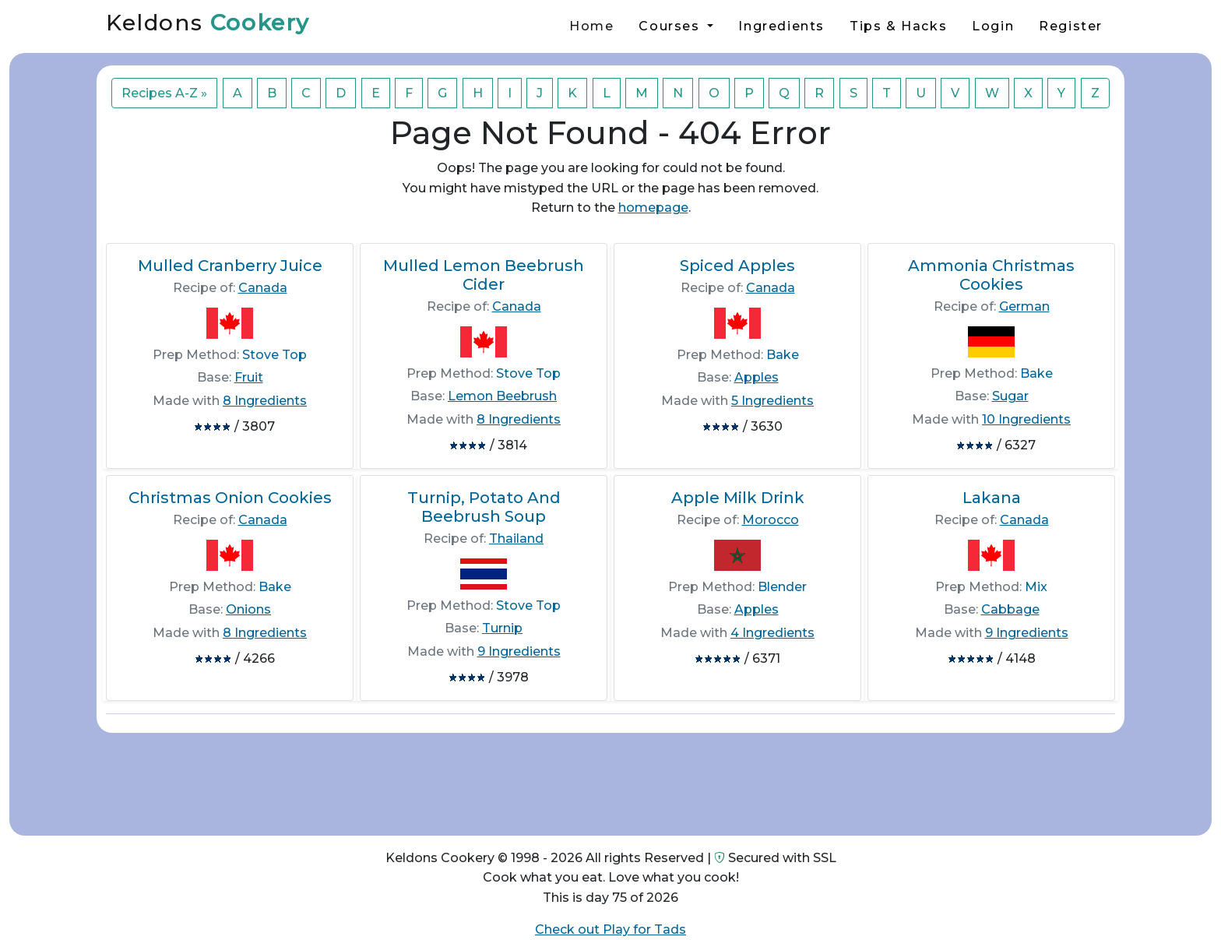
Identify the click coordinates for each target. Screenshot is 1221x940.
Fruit (248, 377)
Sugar (1010, 396)
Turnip (502, 628)
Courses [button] (671, 26)
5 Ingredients (772, 400)
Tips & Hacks (898, 26)
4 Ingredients (772, 632)
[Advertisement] (610, 778)
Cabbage (1010, 609)
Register (1071, 26)
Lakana (991, 497)
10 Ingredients (1026, 419)
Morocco (770, 519)
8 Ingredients (265, 400)
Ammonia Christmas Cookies (991, 275)
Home (591, 26)
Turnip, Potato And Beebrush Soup (484, 507)
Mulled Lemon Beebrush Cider (483, 275)
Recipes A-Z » (164, 93)
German (1024, 306)
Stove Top (274, 354)
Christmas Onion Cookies (230, 497)
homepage (653, 207)
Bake (782, 354)
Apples (756, 377)
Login (993, 26)
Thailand (516, 538)
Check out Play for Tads (610, 929)
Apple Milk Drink (737, 497)
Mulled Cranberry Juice (230, 265)
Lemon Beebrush (502, 396)
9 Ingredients (519, 651)
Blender (782, 586)
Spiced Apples (737, 265)
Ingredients (781, 26)
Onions (248, 609)
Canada (262, 287)
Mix (1036, 586)
